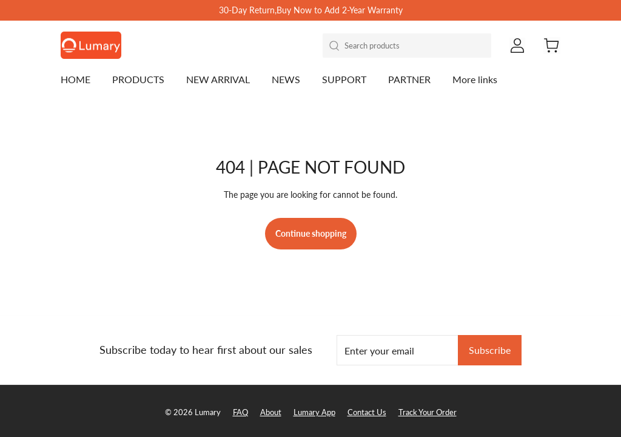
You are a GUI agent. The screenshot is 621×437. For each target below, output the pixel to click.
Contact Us (366, 412)
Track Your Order (427, 412)
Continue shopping (310, 233)
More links (474, 79)
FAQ (240, 412)
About (270, 412)
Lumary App (314, 412)
